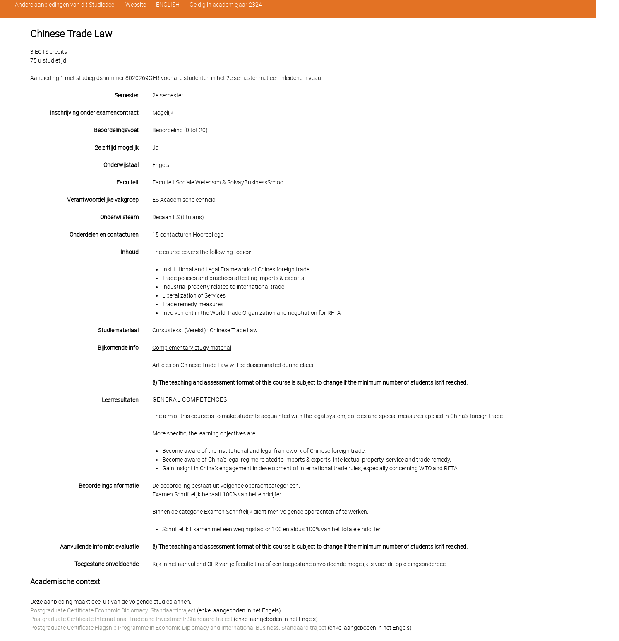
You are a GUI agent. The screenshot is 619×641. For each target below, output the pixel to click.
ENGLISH (168, 4)
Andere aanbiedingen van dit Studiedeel (65, 4)
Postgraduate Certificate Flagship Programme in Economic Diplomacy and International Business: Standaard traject (178, 627)
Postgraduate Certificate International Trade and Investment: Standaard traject (131, 619)
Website (135, 4)
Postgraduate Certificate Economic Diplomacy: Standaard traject (113, 610)
